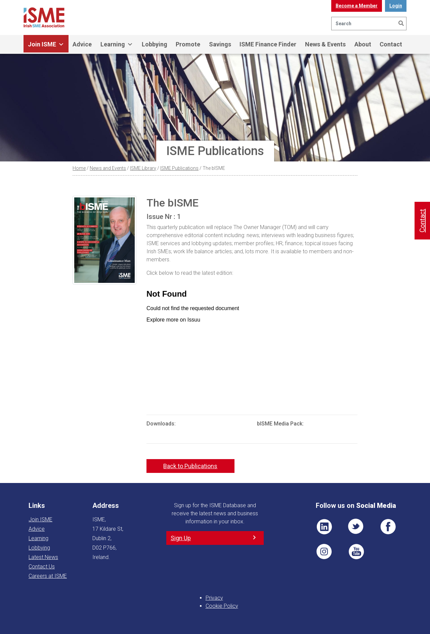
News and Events (108, 168)
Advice (82, 44)
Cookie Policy (222, 606)
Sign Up (181, 538)
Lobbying (154, 44)
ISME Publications (179, 168)
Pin (324, 551)
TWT (356, 526)
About (362, 44)
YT (356, 551)
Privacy (214, 598)
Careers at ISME (48, 576)
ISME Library (143, 168)
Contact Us (42, 566)
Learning (116, 44)
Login (395, 5)
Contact (391, 44)
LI (324, 526)
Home (79, 168)
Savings (220, 44)
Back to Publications (190, 466)
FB (388, 526)
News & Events (325, 44)
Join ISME (46, 44)
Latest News (43, 557)
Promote (188, 44)
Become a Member (357, 5)
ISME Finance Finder (268, 44)
